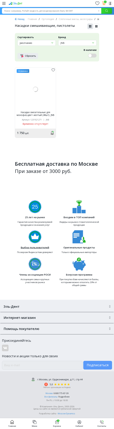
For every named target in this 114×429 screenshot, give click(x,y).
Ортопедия (48, 19)
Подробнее (64, 396)
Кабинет (79, 423)
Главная (32, 19)
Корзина (57, 423)
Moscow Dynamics (66, 413)
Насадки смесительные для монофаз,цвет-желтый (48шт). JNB (35, 113)
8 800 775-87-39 (61, 393)
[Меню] (4, 3)
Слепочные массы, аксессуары (76, 19)
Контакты (102, 423)
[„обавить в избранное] (53, 70)
